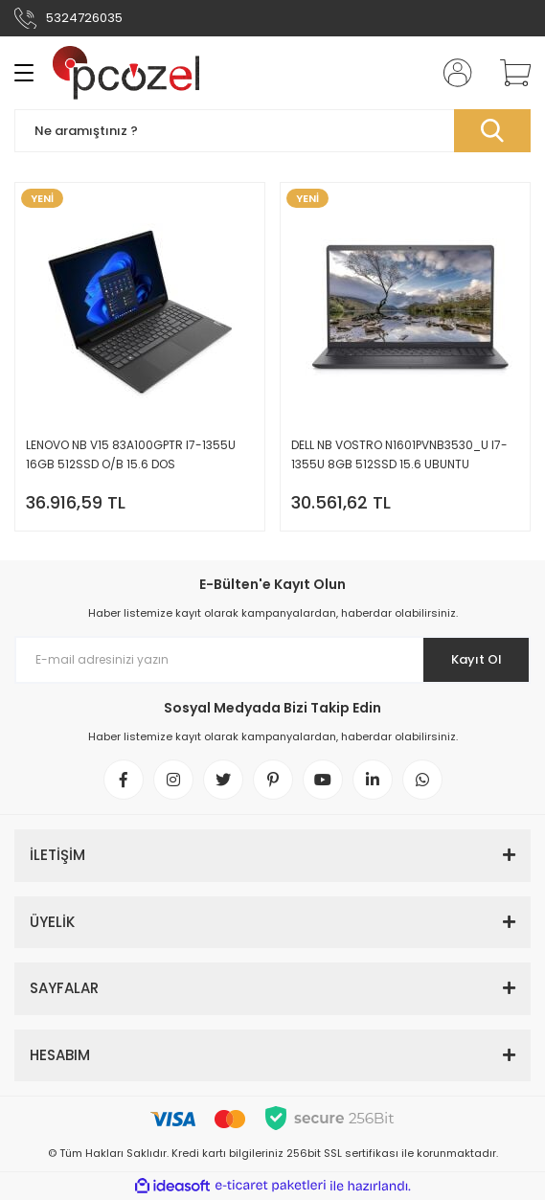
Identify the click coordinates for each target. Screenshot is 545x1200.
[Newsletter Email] (272, 660)
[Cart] (509, 73)
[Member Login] (452, 73)
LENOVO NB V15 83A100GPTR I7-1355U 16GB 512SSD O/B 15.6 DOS (131, 454)
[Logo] (126, 73)
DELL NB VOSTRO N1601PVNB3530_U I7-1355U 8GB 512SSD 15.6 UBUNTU (399, 454)
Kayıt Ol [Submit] (476, 659)
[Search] (272, 130)
